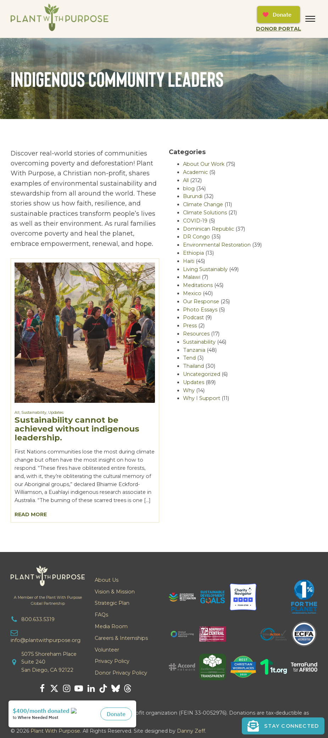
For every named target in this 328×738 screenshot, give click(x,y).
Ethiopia (193, 253)
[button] (283, 725)
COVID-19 (195, 221)
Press (190, 325)
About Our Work (203, 164)
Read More (31, 514)
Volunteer (107, 650)
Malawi (191, 277)
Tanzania (194, 350)
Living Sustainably (205, 269)
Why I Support (201, 398)
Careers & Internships (121, 638)
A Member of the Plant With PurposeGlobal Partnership (48, 600)
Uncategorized (201, 374)
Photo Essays (200, 309)
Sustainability (33, 412)
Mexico (192, 293)
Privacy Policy (112, 661)
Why (189, 390)
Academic (195, 172)
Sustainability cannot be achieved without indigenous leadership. (77, 429)
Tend (189, 358)
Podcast (193, 317)
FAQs (101, 615)
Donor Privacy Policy (121, 673)
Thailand (193, 366)
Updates (55, 412)
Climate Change (203, 204)
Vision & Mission (115, 591)
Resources (196, 334)
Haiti (188, 261)
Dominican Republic (208, 229)
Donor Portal (278, 29)
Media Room (111, 626)
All (17, 412)
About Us (106, 580)
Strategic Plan (112, 603)
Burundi (192, 196)
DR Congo (196, 236)
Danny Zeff (191, 731)
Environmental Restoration (217, 245)
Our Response (201, 301)
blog (189, 188)
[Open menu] (310, 19)
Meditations (198, 285)
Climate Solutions (205, 212)
